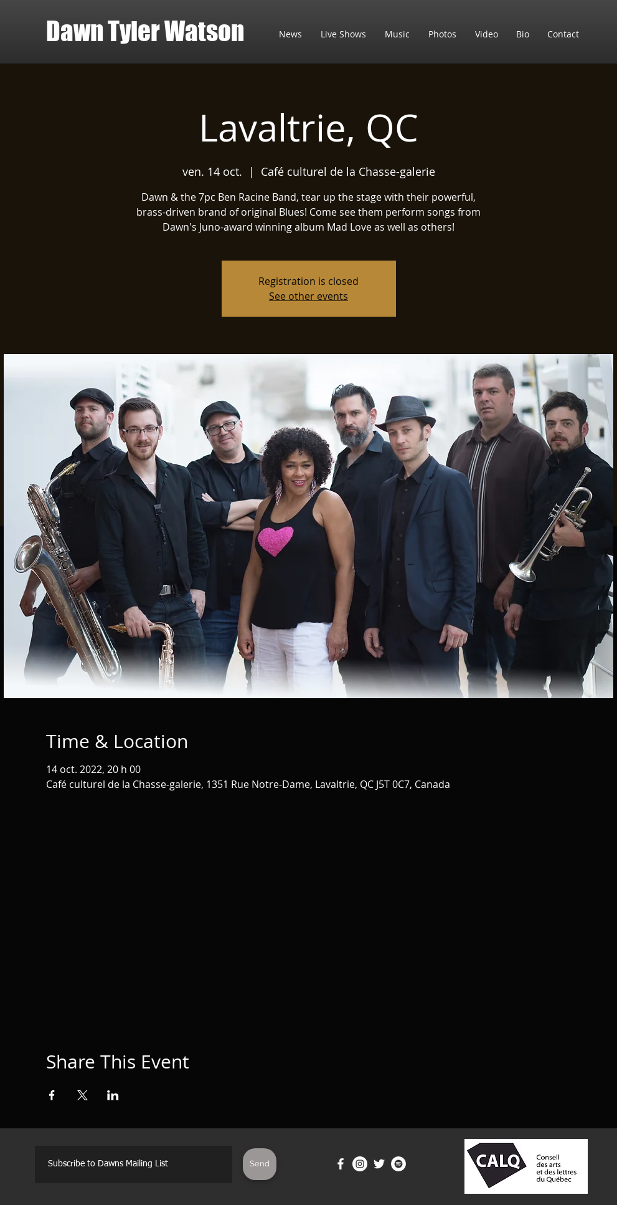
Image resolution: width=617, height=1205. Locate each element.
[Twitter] (379, 1163)
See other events (308, 296)
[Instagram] (359, 1163)
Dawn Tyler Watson (145, 31)
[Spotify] (398, 1163)
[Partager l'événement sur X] (82, 1095)
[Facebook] (340, 1163)
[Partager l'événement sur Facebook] (52, 1095)
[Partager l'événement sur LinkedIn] (113, 1095)
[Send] (259, 1164)
